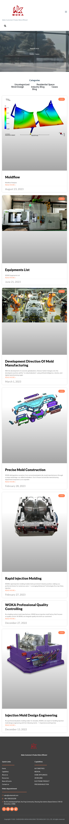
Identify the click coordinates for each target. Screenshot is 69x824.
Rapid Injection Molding (23, 578)
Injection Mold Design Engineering (31, 715)
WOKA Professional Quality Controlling (26, 607)
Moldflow (12, 177)
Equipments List (17, 270)
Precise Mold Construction (25, 470)
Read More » (10, 185)
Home (32, 54)
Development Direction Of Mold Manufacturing (29, 363)
